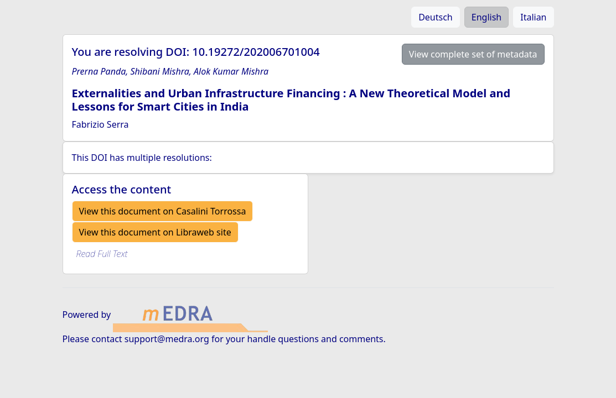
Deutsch (435, 17)
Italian (533, 17)
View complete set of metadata (473, 54)
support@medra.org (167, 339)
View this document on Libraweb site (155, 232)
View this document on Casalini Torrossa (162, 211)
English (486, 17)
